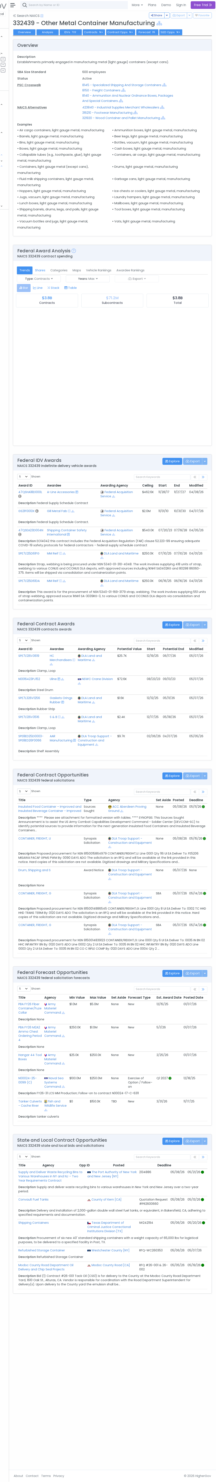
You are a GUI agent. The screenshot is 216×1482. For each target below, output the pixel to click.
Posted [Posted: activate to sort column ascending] (178, 900)
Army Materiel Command (93, 1129)
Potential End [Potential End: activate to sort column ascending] (200, 745)
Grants (15, 48)
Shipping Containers (75, 1373)
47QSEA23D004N (72, 609)
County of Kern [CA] (128, 1346)
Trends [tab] (66, 341)
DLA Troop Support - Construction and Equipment (128, 838)
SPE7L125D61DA (71, 677)
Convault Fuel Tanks (75, 1346)
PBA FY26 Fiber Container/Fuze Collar (72, 1129)
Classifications (21, 166)
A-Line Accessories (96, 565)
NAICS (17, 171)
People (15, 143)
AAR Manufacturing (98, 834)
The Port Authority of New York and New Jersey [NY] (126, 1314)
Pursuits (16, 64)
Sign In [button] (181, 5)
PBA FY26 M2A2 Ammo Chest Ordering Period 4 (71, 1159)
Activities (16, 70)
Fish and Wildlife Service (93, 1243)
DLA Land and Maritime (124, 647)
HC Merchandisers (98, 754)
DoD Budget (19, 194)
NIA (15, 177)
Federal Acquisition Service (120, 567)
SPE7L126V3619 (70, 752)
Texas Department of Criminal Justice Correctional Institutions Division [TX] (125, 1382)
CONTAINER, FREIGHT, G (76, 1006)
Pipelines (16, 59)
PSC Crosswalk (71, 97)
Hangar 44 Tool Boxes (68, 1182)
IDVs (112, 32)
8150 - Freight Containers (129, 108)
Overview (66, 32)
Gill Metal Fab (97, 586)
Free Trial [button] (203, 5)
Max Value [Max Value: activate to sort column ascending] (133, 1119)
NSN (16, 183)
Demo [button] (166, 5)
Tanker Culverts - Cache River (69, 1243)
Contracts (17, 42)
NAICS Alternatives (74, 125)
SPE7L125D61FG (70, 645)
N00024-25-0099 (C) (69, 1210)
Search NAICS (68, 16)
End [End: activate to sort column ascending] (177, 556)
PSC (15, 189)
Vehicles (16, 110)
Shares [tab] (82, 341)
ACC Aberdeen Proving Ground (135, 909)
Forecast (189, 32)
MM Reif (93, 645)
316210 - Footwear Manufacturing (135, 135)
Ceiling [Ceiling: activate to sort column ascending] (147, 556)
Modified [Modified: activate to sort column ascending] (196, 556)
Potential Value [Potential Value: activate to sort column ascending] (157, 745)
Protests (16, 200)
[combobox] (125, 5)
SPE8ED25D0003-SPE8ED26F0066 (72, 834)
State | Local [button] (37, 14)
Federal (13, 14)
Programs (17, 160)
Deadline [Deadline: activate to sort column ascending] (196, 900)
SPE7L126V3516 (70, 813)
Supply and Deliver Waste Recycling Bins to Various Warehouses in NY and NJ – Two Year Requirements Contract (80, 1318)
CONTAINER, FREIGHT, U (76, 947)
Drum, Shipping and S (76, 983)
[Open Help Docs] (83, 16)
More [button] (136, 5)
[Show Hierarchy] (201, 23)
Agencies (17, 138)
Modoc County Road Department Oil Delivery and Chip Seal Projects (81, 1432)
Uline (90, 775)
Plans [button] (152, 5)
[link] (203, 548)
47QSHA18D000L (72, 563)
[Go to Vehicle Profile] (61, 567)
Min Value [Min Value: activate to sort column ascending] (111, 1119)
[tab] (66, 358)
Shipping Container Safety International (96, 615)
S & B (91, 813)
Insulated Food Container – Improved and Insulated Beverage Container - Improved (79, 913)
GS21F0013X (68, 586)
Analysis (89, 32)
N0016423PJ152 (71, 775)
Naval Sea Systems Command (93, 1214)
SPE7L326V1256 (71, 794)
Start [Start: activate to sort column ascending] (162, 556)
